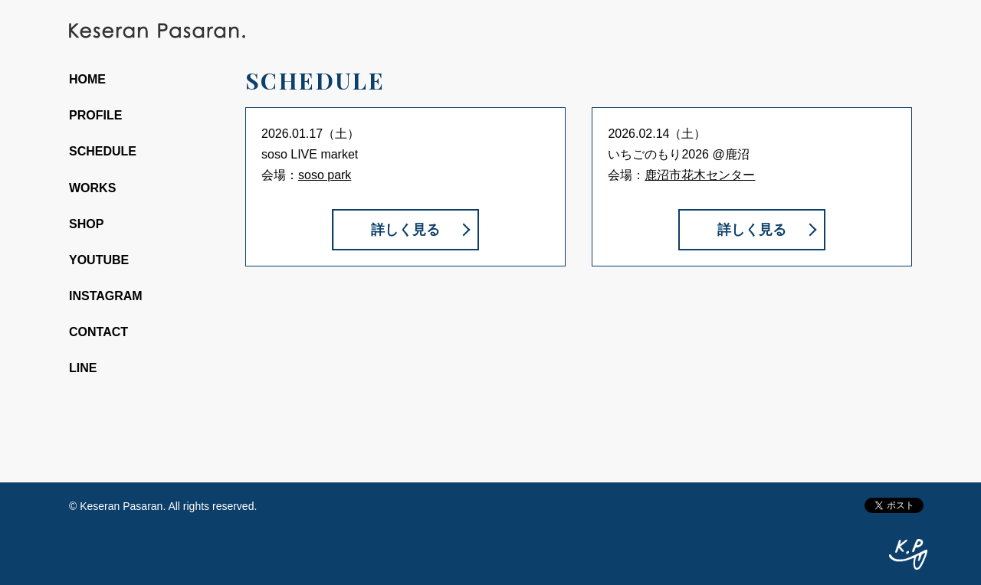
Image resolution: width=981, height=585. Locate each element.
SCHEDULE (102, 151)
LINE (83, 367)
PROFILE (95, 115)
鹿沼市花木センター (700, 174)
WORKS (92, 187)
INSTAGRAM (106, 295)
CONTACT (98, 331)
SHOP (86, 223)
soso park (324, 174)
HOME (87, 79)
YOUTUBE (99, 259)
